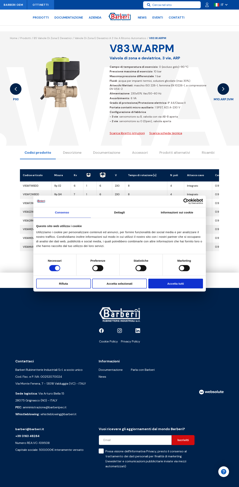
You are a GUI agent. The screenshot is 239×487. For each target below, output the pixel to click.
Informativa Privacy (143, 451)
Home (13, 38)
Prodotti (41, 18)
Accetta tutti (175, 283)
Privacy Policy (130, 341)
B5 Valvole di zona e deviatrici (53, 38)
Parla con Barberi (143, 370)
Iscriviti (183, 440)
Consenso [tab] (62, 212)
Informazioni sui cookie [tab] (177, 212)
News (142, 18)
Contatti (176, 18)
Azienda (95, 18)
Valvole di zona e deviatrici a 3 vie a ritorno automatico (110, 38)
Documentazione (68, 18)
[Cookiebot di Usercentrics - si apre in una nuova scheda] (186, 201)
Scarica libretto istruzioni (127, 133)
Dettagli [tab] (119, 212)
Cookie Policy (108, 341)
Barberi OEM (13, 5)
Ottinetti (41, 5)
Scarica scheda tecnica (165, 133)
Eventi (157, 18)
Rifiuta (63, 283)
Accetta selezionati (119, 283)
